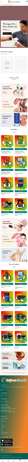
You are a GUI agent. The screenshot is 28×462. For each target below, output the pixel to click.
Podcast (2, 424)
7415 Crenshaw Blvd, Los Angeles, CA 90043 (8, 411)
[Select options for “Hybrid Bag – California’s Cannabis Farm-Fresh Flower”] (7, 170)
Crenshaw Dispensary (4, 432)
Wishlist (2, 430)
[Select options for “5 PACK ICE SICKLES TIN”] (21, 170)
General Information (4, 391)
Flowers (7, 68)
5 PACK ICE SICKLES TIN (19, 173)
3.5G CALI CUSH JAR (4, 214)
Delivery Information (4, 397)
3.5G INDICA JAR (18, 327)
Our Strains (2, 419)
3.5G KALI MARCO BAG (19, 214)
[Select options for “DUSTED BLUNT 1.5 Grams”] (7, 191)
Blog (1, 429)
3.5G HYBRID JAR (4, 327)
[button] (7, 212)
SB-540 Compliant (4, 421)
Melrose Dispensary (4, 433)
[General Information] (2, 390)
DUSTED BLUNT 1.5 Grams (5, 193)
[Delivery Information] (2, 396)
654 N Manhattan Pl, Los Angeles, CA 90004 (8, 408)
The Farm (2, 427)
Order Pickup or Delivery (5, 418)
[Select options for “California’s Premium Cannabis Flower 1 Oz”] (21, 191)
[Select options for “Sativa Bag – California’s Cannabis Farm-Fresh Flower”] (7, 149)
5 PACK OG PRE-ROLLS (5, 307)
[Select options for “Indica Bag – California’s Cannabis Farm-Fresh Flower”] (21, 149)
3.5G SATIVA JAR (18, 307)
